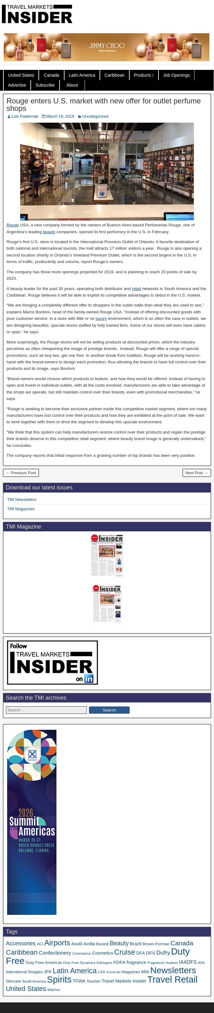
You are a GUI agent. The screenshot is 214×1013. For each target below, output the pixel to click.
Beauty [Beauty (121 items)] (119, 943)
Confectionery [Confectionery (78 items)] (55, 953)
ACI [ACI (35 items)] (40, 944)
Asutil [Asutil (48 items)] (76, 943)
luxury (101, 318)
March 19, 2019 (60, 116)
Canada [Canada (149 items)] (182, 943)
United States (21, 75)
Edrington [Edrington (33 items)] (104, 963)
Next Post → (196, 472)
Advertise (17, 85)
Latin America (82, 75)
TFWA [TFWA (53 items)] (79, 981)
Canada (51, 75)
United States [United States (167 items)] (26, 989)
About (72, 85)
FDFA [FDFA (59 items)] (119, 962)
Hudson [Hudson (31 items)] (172, 963)
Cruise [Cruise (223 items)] (124, 952)
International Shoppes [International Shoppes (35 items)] (24, 972)
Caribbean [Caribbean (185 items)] (22, 952)
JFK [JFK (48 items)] (47, 971)
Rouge (13, 225)
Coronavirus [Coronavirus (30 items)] (81, 953)
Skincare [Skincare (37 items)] (13, 981)
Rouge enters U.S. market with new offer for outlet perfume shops (104, 104)
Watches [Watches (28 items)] (53, 990)
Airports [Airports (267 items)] (57, 942)
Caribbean (115, 75)
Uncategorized (95, 116)
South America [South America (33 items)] (34, 981)
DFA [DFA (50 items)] (140, 953)
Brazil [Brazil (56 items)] (136, 943)
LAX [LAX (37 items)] (101, 972)
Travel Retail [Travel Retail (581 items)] (172, 979)
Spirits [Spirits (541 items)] (59, 979)
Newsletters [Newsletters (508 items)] (173, 970)
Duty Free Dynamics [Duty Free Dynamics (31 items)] (79, 963)
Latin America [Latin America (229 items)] (75, 971)
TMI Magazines (21, 508)
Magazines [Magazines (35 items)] (131, 972)
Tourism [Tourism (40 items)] (93, 981)
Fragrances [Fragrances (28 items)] (156, 963)
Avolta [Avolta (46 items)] (89, 944)
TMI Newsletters (21, 499)
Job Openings (176, 75)
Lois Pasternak (24, 116)
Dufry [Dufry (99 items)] (163, 952)
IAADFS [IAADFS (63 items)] (188, 962)
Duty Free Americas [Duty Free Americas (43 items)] (44, 962)
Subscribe (45, 85)
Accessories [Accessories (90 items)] (21, 943)
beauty (49, 231)
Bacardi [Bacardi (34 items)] (102, 944)
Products (142, 75)
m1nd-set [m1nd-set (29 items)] (113, 972)
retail (136, 288)
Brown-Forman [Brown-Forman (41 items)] (156, 944)
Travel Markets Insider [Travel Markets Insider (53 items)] (124, 981)
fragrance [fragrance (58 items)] (136, 962)
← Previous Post (21, 472)
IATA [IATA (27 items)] (201, 963)
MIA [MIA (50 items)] (145, 971)
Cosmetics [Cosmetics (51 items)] (102, 953)
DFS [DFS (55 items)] (150, 953)
